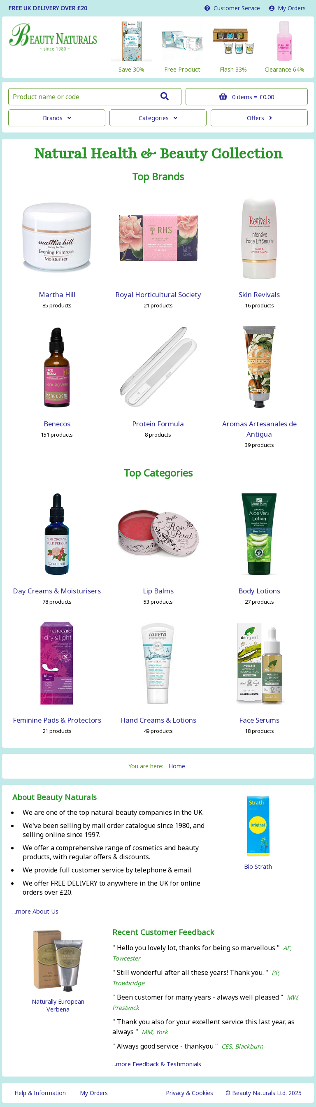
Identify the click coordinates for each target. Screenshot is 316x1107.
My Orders (287, 8)
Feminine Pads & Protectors (57, 720)
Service (232, 8)
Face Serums (259, 720)
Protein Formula (158, 423)
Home (177, 766)
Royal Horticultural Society (158, 294)
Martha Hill (57, 294)
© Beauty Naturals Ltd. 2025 (263, 1093)
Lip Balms (158, 590)
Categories (158, 118)
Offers (259, 118)
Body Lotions (259, 590)
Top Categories (158, 472)
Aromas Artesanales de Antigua (259, 429)
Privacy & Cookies (189, 1093)
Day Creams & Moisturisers (57, 590)
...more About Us (35, 911)
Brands (57, 118)
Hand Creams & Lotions (158, 720)
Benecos (57, 423)
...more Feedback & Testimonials (156, 1064)
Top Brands (158, 176)
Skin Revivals (259, 294)
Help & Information (40, 1093)
